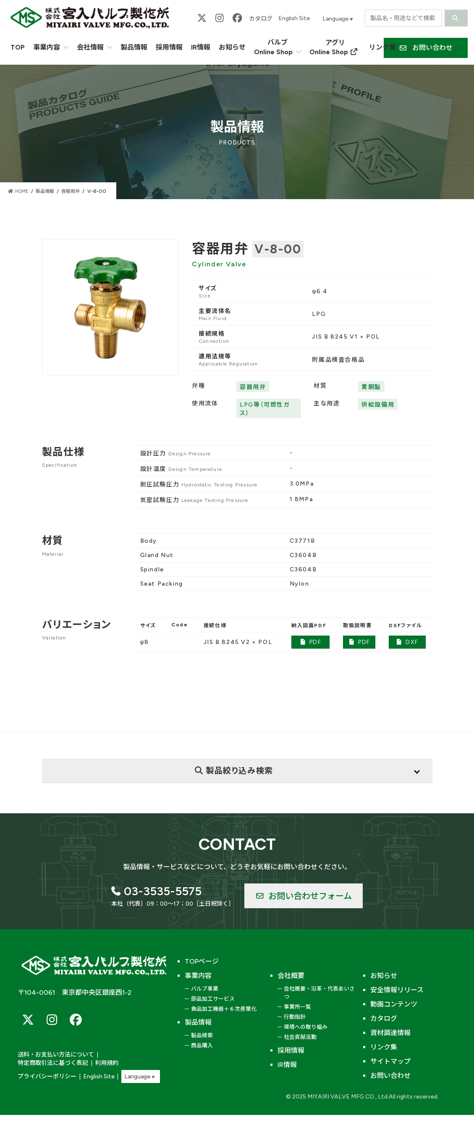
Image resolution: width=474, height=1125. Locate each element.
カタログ (260, 18)
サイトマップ (390, 1061)
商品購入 (202, 1045)
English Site (294, 18)
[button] (426, 48)
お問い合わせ (390, 1076)
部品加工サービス (213, 999)
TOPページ (202, 961)
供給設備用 (377, 404)
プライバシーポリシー (45, 1076)
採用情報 (291, 1050)
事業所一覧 (297, 1007)
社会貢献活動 (300, 1037)
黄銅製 (371, 387)
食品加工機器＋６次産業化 (224, 1009)
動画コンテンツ (393, 1004)
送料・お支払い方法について (53, 1055)
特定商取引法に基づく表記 (128, 1055)
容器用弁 (253, 387)
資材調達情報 (390, 1033)
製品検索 (202, 1035)
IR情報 (287, 1065)
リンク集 (383, 1047)
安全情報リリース (397, 990)
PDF (311, 642)
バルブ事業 (204, 989)
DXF (407, 642)
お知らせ (383, 976)
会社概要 (291, 976)
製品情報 (198, 1022)
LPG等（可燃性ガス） (264, 409)
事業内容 (198, 976)
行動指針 (295, 1017)
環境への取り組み (305, 1027)
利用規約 (28, 1063)
